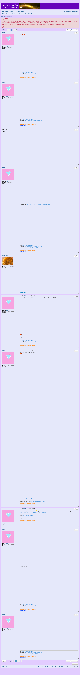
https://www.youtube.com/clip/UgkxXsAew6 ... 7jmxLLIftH (33, 512)
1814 (7, 46)
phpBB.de (45, 669)
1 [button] (9, 29)
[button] (8, 30)
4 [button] (19, 661)
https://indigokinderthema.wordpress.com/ (38, 74)
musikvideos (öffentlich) (6, 16)
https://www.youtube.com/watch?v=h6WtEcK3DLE (38, 204)
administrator (5, 255)
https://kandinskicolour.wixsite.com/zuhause (33, 73)
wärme (3, 32)
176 (6, 265)
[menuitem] (11, 11)
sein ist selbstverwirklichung (27, 72)
